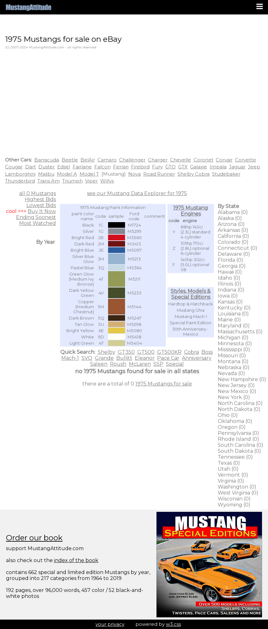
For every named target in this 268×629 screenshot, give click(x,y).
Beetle (70, 160)
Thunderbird (20, 181)
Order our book (34, 537)
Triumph (72, 181)
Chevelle (180, 160)
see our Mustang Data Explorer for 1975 (137, 193)
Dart (30, 167)
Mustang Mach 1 (191, 316)
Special (175, 364)
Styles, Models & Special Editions (191, 294)
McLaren (140, 364)
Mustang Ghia (191, 310)
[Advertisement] (134, 104)
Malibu (46, 174)
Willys (107, 181)
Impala (218, 167)
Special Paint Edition (190, 322)
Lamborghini (20, 174)
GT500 (146, 352)
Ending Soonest (36, 217)
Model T (89, 174)
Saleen (98, 364)
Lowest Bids (41, 205)
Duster (46, 167)
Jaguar (237, 167)
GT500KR (169, 352)
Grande (104, 358)
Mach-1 (70, 358)
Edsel (63, 167)
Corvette (245, 160)
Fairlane (82, 167)
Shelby (106, 352)
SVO (86, 358)
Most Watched (37, 223)
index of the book (76, 560)
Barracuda (46, 160)
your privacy (110, 624)
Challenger (132, 160)
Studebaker (226, 174)
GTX (183, 167)
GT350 (126, 352)
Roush (118, 364)
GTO (170, 167)
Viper (91, 181)
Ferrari (121, 167)
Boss (207, 352)
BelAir (87, 160)
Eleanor (145, 358)
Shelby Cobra (194, 174)
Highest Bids (40, 199)
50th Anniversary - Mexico (190, 331)
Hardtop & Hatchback (190, 303)
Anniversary (196, 358)
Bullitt (124, 358)
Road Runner (159, 174)
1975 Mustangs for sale (163, 384)
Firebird (140, 167)
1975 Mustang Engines (190, 211)
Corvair (224, 160)
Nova (134, 174)
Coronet (203, 160)
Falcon (102, 167)
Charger (157, 160)
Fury (157, 167)
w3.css (173, 624)
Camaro (107, 160)
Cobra (191, 352)
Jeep (254, 167)
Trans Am (48, 181)
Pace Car (168, 358)
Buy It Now (42, 211)
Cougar (14, 167)
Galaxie (198, 167)
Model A (67, 174)
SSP (158, 364)
